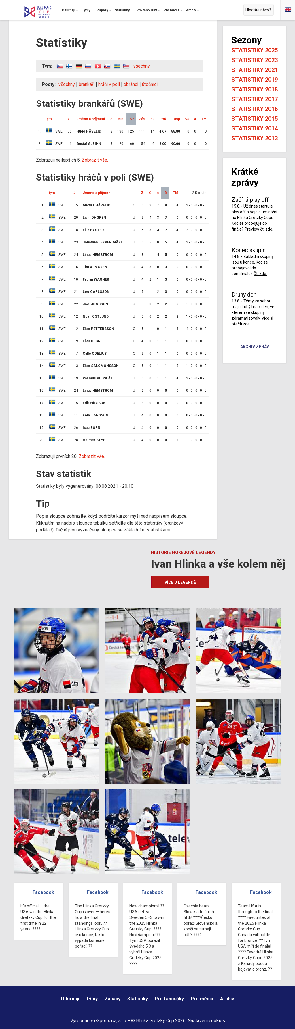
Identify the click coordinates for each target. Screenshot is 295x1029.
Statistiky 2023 (254, 60)
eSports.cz (105, 1020)
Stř (132, 119)
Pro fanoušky (169, 998)
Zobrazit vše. (95, 160)
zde (268, 229)
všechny (141, 66)
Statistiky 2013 (254, 138)
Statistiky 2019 (254, 79)
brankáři (86, 84)
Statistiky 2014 (254, 128)
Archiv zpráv (254, 347)
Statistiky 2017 (254, 99)
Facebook (43, 892)
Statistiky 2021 (254, 69)
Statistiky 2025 (254, 50)
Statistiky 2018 (254, 89)
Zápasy (112, 998)
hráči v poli (109, 84)
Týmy (92, 998)
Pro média (202, 998)
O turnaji (70, 998)
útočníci (150, 84)
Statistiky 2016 (254, 108)
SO (187, 119)
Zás (142, 119)
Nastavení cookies (206, 1020)
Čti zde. (260, 273)
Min (120, 119)
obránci (131, 84)
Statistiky (137, 998)
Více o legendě (180, 582)
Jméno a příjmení (90, 119)
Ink (152, 119)
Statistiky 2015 (254, 118)
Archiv (227, 998)
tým (49, 119)
